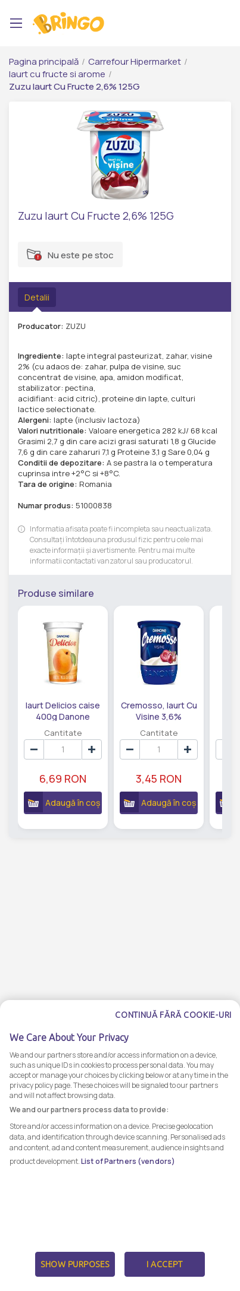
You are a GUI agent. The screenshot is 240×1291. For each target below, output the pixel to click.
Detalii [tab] (36, 297)
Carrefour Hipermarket (134, 61)
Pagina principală (44, 61)
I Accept (164, 1264)
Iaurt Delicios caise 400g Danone (63, 710)
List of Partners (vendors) (128, 1161)
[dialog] (120, 1145)
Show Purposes (75, 1264)
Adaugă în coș (61, 802)
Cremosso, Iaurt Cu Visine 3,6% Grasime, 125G (158, 710)
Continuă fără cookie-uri (173, 1015)
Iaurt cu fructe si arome (57, 74)
